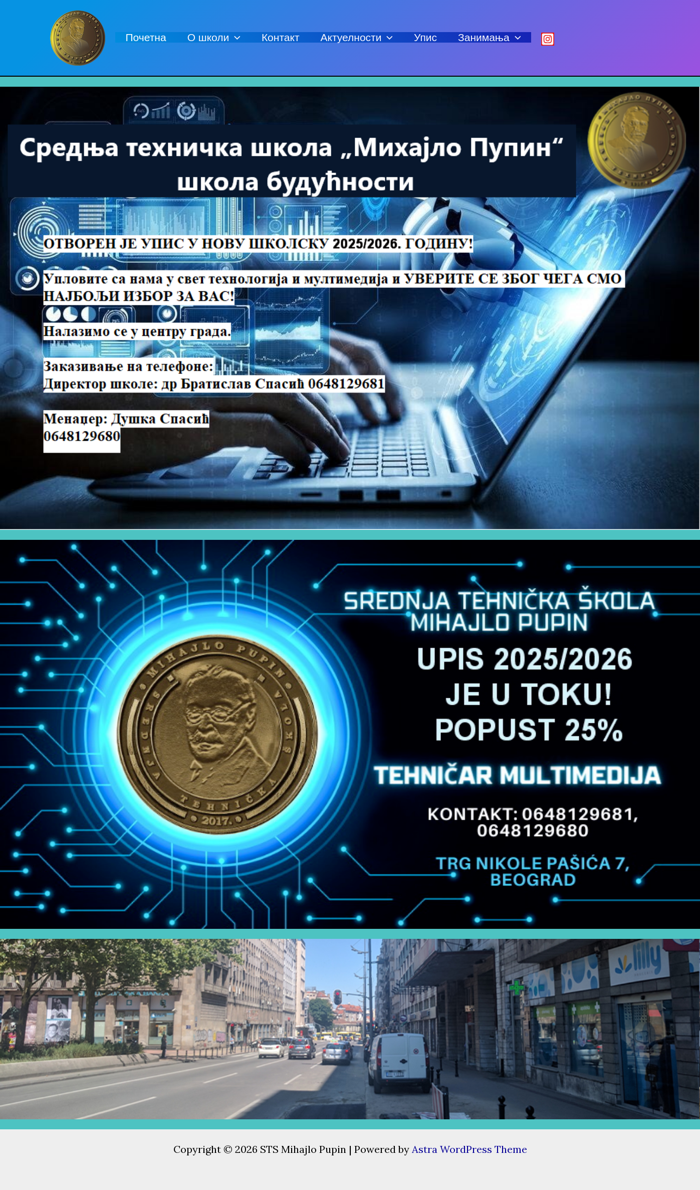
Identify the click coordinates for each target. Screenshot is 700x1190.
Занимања (489, 37)
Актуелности (357, 37)
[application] (235, 37)
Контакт (281, 37)
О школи (214, 37)
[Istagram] (547, 39)
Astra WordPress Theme (469, 1149)
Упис (425, 37)
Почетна (146, 37)
